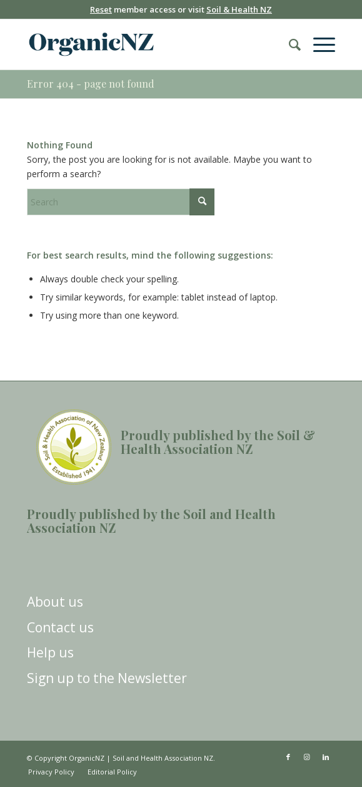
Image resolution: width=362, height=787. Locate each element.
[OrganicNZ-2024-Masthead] (150, 44)
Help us (50, 652)
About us (55, 601)
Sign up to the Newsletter (107, 678)
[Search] (288, 44)
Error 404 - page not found (90, 83)
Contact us (60, 627)
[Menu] (318, 44)
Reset (101, 9)
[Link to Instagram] (307, 757)
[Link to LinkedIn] (325, 757)
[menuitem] (288, 44)
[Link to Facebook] (288, 757)
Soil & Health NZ (239, 9)
